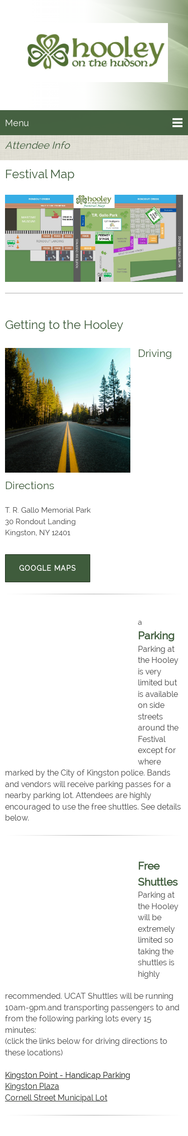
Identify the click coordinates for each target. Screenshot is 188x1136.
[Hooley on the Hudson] (94, 55)
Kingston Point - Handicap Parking (68, 884)
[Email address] (68, 1111)
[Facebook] (92, 1111)
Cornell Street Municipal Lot (56, 906)
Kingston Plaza (32, 895)
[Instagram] (116, 1111)
